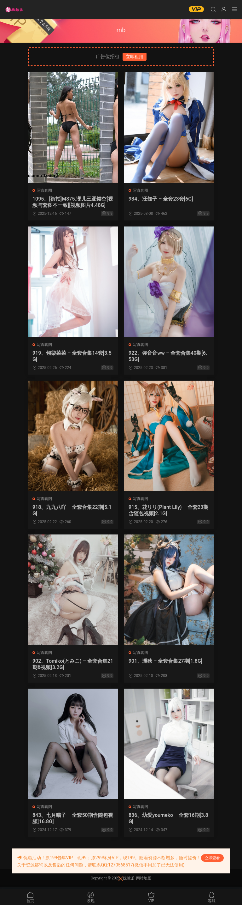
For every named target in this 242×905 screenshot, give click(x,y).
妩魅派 (128, 880)
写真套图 (44, 190)
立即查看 (212, 858)
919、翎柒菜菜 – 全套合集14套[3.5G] (72, 356)
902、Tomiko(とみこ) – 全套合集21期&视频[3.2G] (72, 665)
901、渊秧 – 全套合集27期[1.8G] (166, 662)
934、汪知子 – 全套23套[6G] (161, 199)
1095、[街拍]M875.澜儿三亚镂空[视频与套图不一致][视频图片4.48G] (72, 202)
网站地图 (143, 880)
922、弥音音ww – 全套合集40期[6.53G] (168, 356)
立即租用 (134, 56)
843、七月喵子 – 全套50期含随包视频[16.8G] (70, 820)
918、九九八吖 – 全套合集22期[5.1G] (72, 511)
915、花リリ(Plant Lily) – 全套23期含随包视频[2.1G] (169, 511)
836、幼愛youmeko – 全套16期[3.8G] (169, 820)
